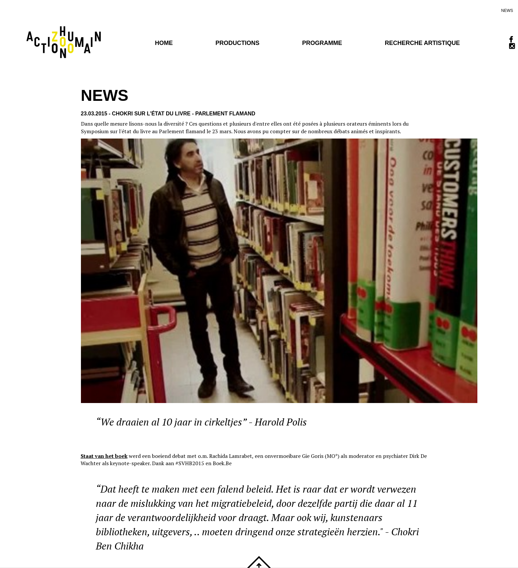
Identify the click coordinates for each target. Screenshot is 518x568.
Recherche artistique (422, 43)
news (507, 10)
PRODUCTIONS (237, 43)
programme (322, 43)
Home (164, 43)
